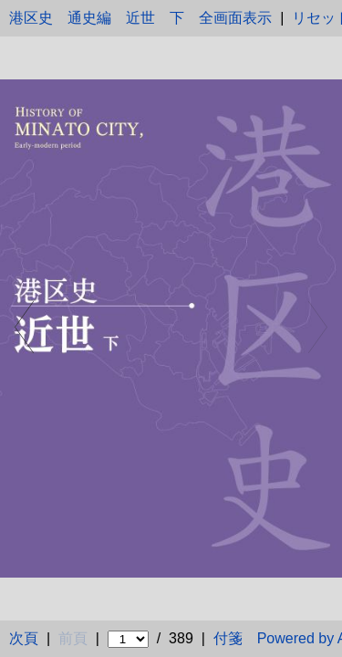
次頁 (23, 638)
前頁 (73, 638)
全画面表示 (235, 18)
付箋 (228, 638)
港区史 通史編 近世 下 (96, 18)
